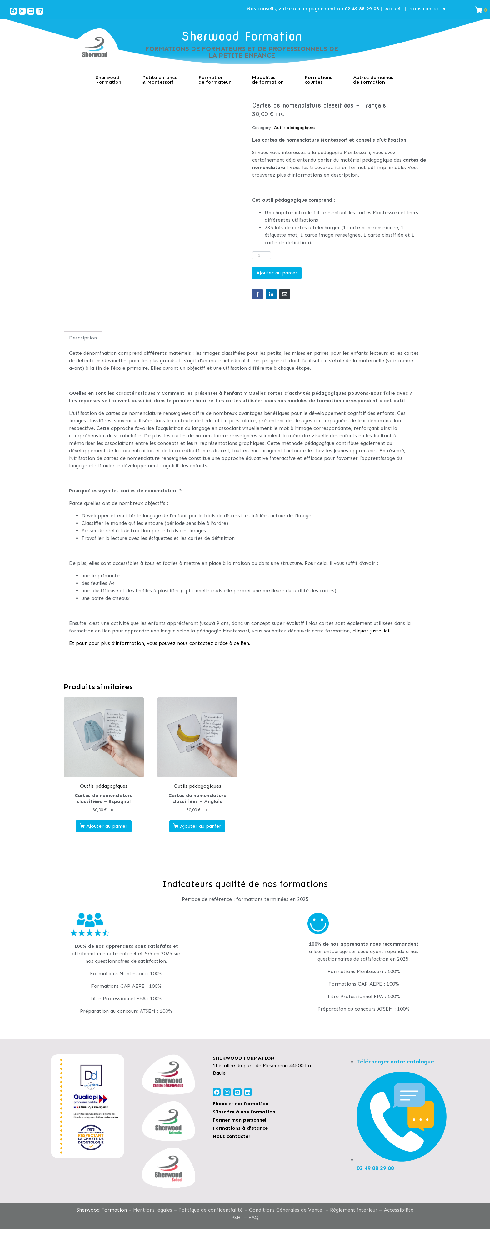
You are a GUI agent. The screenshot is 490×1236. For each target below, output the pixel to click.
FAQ (253, 1217)
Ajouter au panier (277, 273)
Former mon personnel (239, 1120)
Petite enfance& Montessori (160, 79)
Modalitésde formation (268, 79)
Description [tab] (83, 338)
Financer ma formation (240, 1104)
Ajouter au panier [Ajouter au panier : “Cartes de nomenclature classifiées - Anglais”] (200, 826)
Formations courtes (318, 79)
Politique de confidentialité (210, 1210)
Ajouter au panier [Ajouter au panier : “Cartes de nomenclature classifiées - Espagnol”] (107, 826)
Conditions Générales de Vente (285, 1210)
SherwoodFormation (108, 79)
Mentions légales (152, 1210)
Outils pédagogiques (294, 127)
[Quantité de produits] (261, 255)
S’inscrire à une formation (244, 1112)
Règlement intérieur (354, 1210)
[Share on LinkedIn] (271, 294)
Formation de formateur (214, 79)
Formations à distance (240, 1128)
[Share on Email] (284, 294)
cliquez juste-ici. (371, 631)
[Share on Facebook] (257, 294)
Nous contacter (427, 9)
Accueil (393, 9)
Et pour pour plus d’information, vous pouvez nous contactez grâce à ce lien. (159, 643)
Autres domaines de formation (373, 79)
